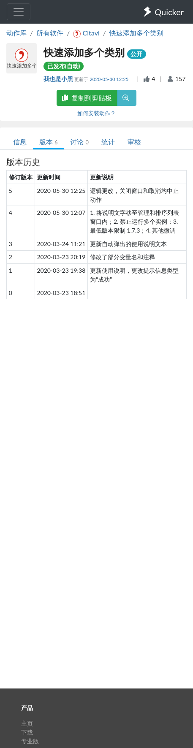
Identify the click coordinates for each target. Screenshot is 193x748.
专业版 (30, 741)
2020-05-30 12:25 (110, 79)
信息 (20, 142)
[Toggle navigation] (18, 11)
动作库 (16, 33)
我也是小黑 (58, 78)
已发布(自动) (63, 66)
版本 (48, 142)
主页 (27, 723)
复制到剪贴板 (87, 98)
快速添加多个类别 (136, 33)
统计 (108, 142)
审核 (134, 142)
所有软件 (49, 33)
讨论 (79, 142)
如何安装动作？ (96, 113)
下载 (27, 732)
